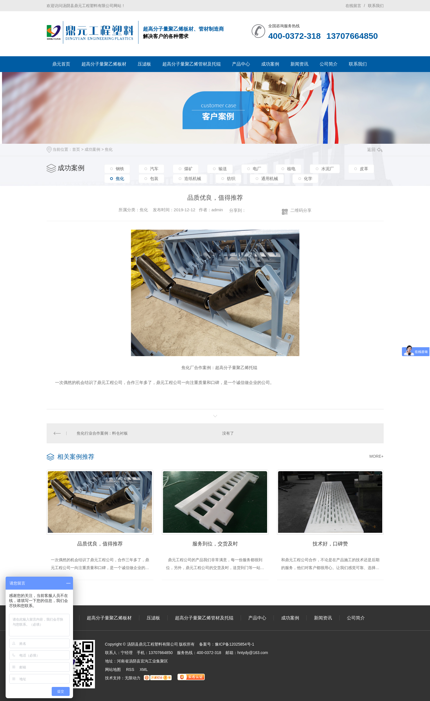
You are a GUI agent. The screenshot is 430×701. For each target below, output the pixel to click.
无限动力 (132, 678)
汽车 (154, 168)
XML (144, 669)
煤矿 (188, 168)
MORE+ (376, 456)
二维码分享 (300, 210)
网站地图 (113, 669)
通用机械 (269, 178)
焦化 (109, 149)
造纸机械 (192, 178)
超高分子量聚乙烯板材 (103, 64)
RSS (130, 669)
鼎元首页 (61, 64)
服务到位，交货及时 (215, 544)
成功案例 (270, 64)
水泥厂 (327, 168)
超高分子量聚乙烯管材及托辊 (191, 64)
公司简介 (329, 64)
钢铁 (120, 168)
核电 (291, 168)
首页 (76, 149)
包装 (154, 178)
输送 (223, 168)
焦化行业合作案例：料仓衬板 (102, 433)
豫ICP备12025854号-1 (234, 644)
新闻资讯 (299, 64)
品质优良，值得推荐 (100, 544)
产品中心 (241, 64)
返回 (374, 149)
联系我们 (376, 5)
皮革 (364, 168)
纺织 (231, 178)
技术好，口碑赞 (330, 544)
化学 (308, 178)
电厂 (257, 168)
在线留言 (353, 5)
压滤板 (144, 64)
